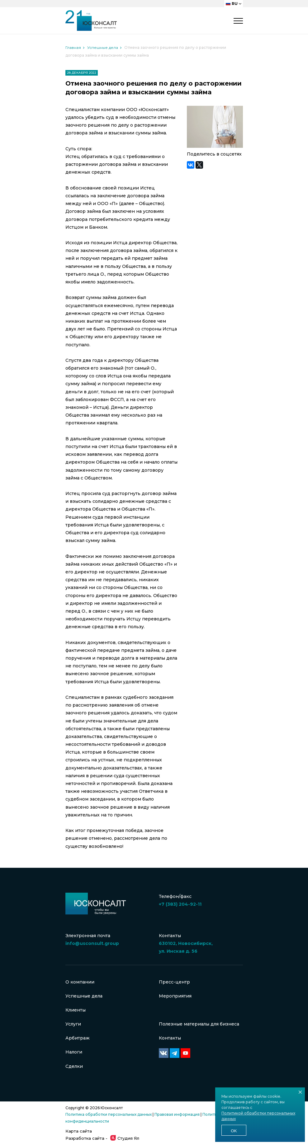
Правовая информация (177, 1114)
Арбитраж (77, 1038)
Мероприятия (175, 996)
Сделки (74, 1066)
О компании (79, 982)
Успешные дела (102, 47)
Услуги (73, 1024)
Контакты (170, 1038)
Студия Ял (124, 1138)
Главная (73, 47)
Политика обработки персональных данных (108, 1114)
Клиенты (75, 1010)
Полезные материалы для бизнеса (199, 1024)
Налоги (73, 1052)
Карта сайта (78, 1131)
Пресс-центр (174, 982)
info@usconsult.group (92, 943)
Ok (234, 1131)
